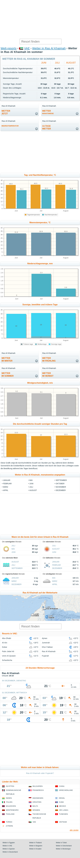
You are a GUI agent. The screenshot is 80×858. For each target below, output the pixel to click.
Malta (35, 806)
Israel (62, 798)
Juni (43, 62)
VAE (27, 48)
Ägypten (10, 786)
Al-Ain (4, 643)
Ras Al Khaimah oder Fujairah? (40, 773)
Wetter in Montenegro (63, 849)
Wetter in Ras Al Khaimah (49, 48)
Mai (31, 480)
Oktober (60, 484)
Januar (6, 480)
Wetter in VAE (7, 846)
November (61, 487)
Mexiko (62, 806)
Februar (7, 484)
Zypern (9, 826)
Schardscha (7, 660)
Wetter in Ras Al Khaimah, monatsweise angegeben (40, 475)
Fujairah (45, 656)
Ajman (44, 638)
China (61, 786)
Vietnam (63, 822)
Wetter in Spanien (9, 849)
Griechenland (66, 790)
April (5, 490)
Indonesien (38, 798)
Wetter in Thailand (35, 843)
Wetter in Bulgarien (35, 846)
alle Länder (74, 830)
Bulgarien (38, 786)
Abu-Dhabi (6, 638)
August (71, 62)
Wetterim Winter (7, 359)
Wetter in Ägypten (9, 843)
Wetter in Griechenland (64, 846)
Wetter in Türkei (61, 843)
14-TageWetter (46, 127)
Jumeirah (46, 643)
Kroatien (37, 802)
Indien (9, 798)
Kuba (61, 802)
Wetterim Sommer (8, 374)
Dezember (61, 490)
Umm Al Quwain (9, 656)
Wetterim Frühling (49, 359)
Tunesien (63, 814)
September (61, 480)
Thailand (10, 814)
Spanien (36, 810)
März (5, 487)
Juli (57, 62)
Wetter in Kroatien (35, 849)
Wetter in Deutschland (10, 852)
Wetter (48, 112)
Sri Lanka (63, 810)
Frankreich (38, 790)
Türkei (9, 822)
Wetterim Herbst (48, 374)
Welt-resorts (9, 48)
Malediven (11, 806)
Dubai (4, 647)
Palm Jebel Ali (8, 651)
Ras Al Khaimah (49, 651)
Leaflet (69, 620)
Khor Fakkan (47, 647)
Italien (9, 802)
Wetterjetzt (6, 112)
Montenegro (12, 810)
